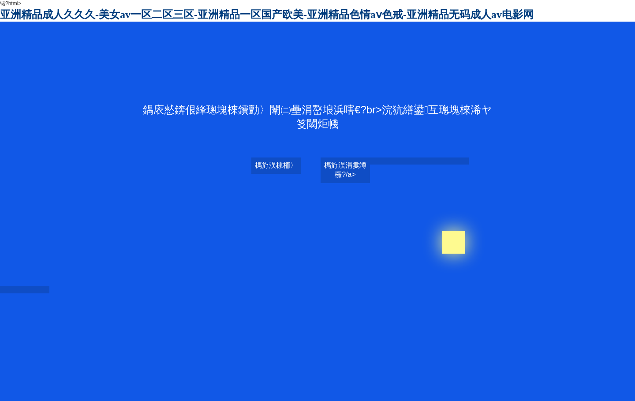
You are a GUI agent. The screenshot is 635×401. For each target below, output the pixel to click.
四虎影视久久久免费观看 (418, 380)
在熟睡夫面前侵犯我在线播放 (584, 365)
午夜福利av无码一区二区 (462, 373)
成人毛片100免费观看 (391, 358)
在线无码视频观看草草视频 (597, 358)
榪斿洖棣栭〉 (276, 165)
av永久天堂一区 (581, 380)
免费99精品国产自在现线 (517, 365)
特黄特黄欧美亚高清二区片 (249, 388)
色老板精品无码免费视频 (542, 388)
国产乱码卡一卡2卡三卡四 (269, 365)
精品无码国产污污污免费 (273, 373)
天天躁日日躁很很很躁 (214, 373)
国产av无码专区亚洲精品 (590, 373)
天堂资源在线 (164, 365)
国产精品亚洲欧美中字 (416, 388)
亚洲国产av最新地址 (535, 380)
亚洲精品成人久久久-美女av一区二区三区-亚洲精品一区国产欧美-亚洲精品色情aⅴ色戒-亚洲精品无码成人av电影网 (267, 14)
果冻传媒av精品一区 (267, 358)
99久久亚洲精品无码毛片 (533, 358)
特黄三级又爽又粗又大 (286, 380)
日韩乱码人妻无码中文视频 (180, 350)
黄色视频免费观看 (193, 388)
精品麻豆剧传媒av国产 (209, 365)
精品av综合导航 (302, 388)
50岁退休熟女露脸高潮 (230, 380)
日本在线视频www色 (216, 358)
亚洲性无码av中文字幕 (329, 365)
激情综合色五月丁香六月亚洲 (351, 380)
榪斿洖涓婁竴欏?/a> (345, 169)
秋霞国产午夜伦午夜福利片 (356, 388)
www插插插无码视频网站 (334, 373)
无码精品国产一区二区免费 (526, 373)
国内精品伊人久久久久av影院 (328, 358)
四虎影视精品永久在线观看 (398, 373)
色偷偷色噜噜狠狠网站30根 (478, 388)
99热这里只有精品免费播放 (453, 365)
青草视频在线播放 (595, 388)
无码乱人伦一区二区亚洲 (479, 380)
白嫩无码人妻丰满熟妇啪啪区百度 (460, 358)
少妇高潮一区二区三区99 (388, 365)
